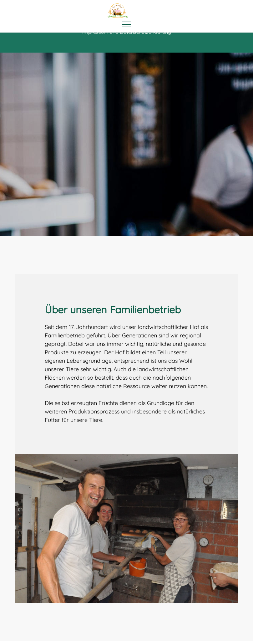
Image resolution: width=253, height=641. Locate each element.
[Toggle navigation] (126, 24)
